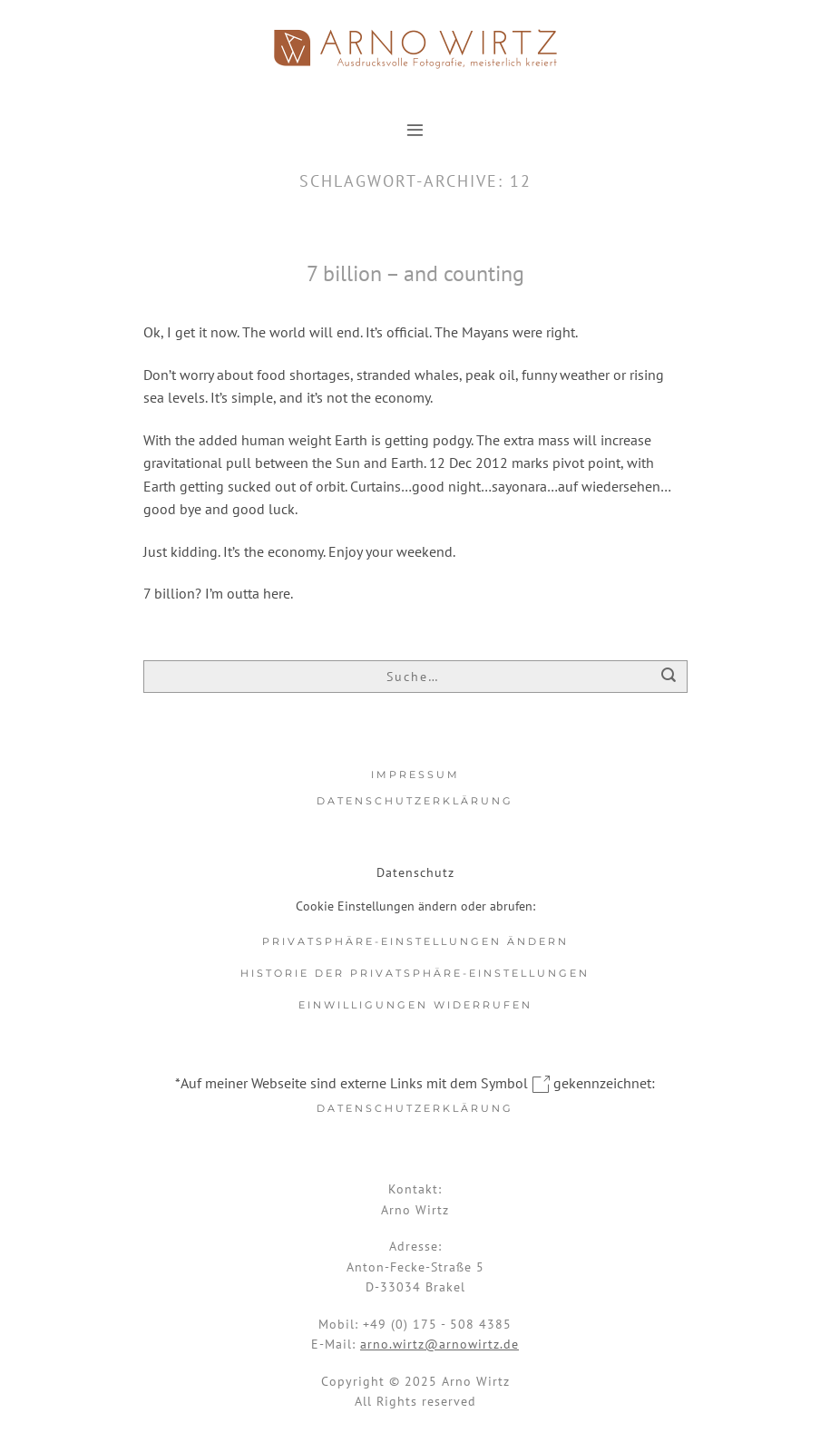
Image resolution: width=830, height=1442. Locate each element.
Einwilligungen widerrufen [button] (415, 1005)
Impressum (415, 774)
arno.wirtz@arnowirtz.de (439, 1344)
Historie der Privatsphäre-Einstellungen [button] (415, 973)
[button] (415, 129)
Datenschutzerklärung (415, 800)
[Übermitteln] (669, 678)
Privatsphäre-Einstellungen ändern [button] (415, 941)
